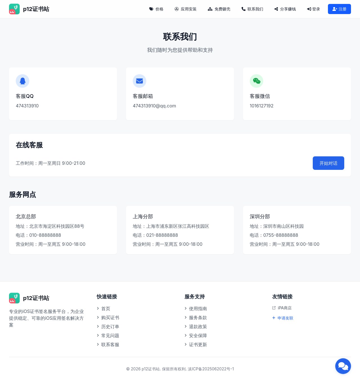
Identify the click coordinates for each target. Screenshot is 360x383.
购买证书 (108, 317)
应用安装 (186, 8)
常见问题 (108, 335)
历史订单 (108, 326)
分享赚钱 (285, 8)
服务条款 (195, 317)
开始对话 (329, 163)
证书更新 (195, 344)
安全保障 (195, 335)
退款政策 (195, 326)
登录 (313, 8)
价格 (156, 8)
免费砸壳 (219, 8)
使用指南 (195, 308)
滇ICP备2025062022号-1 (211, 368)
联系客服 (108, 344)
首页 (103, 308)
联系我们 (253, 8)
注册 (339, 8)
